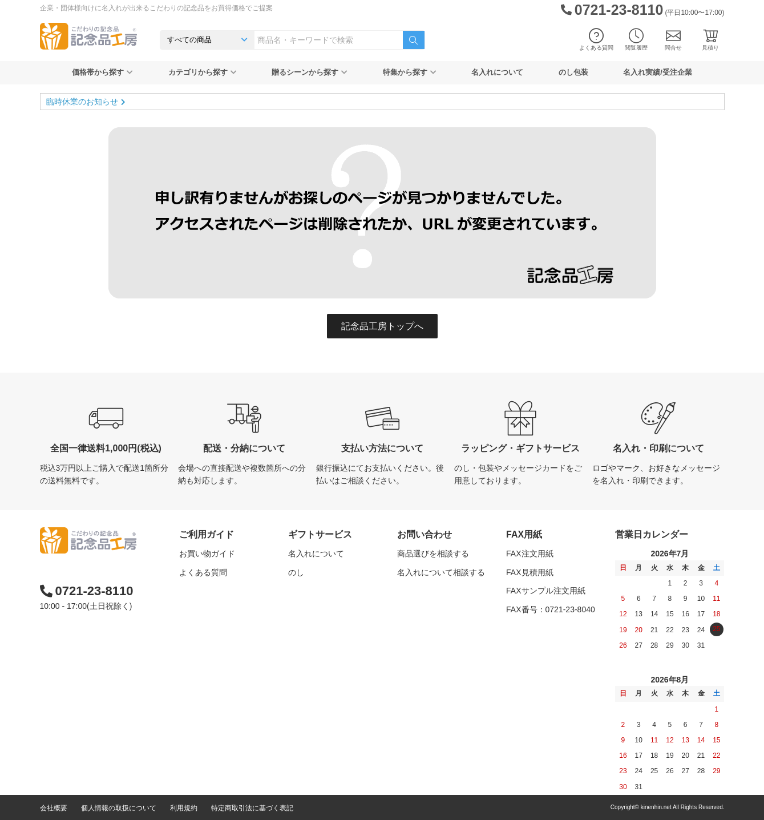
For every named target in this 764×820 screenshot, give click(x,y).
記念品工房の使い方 (215, 609)
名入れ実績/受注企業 (657, 72)
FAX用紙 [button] (524, 534)
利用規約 (183, 808)
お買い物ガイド (207, 553)
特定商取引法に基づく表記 (252, 808)
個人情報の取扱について (118, 808)
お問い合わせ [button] (424, 534)
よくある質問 (596, 40)
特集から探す (409, 72)
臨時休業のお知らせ (82, 101)
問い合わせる (421, 609)
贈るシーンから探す (309, 72)
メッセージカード (320, 609)
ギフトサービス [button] (320, 534)
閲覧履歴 (636, 40)
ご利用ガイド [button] (206, 534)
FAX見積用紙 (529, 572)
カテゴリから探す (202, 72)
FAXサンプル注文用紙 (545, 590)
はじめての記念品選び (219, 590)
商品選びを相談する (433, 553)
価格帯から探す (102, 72)
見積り (710, 40)
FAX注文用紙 (529, 553)
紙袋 (296, 627)
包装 (296, 590)
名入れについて (497, 72)
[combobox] (328, 40)
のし (296, 572)
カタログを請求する (433, 590)
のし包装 (573, 72)
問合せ (673, 40)
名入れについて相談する (441, 572)
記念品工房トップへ (382, 326)
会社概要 (53, 808)
